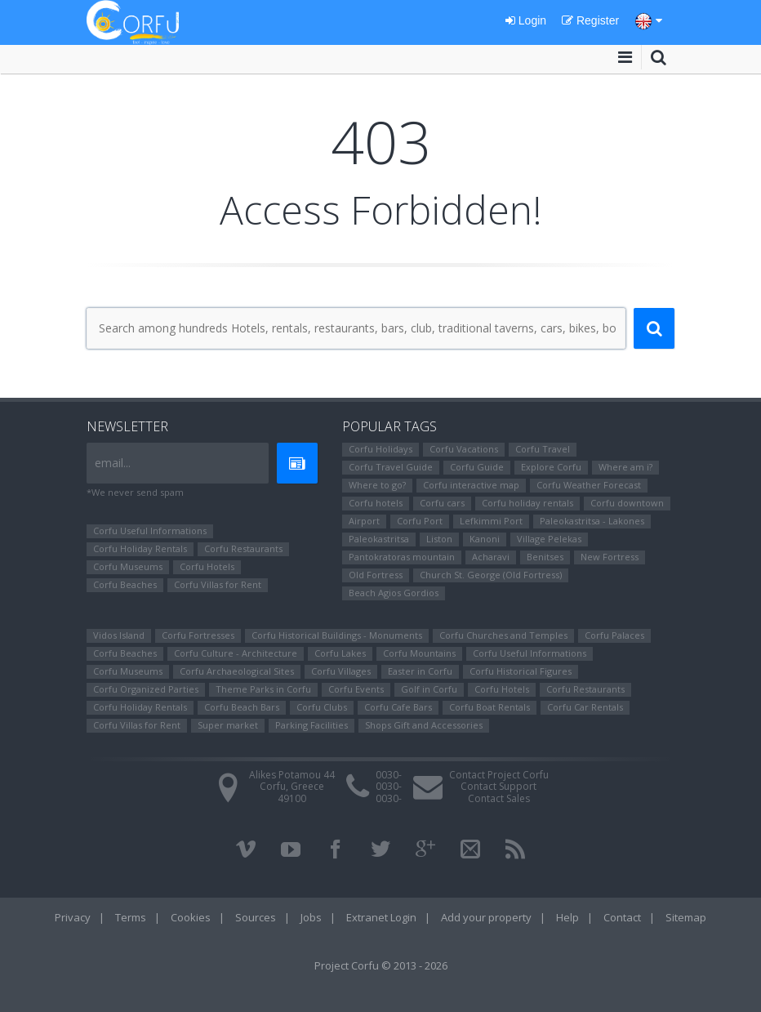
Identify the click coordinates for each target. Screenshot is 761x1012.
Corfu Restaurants (243, 548)
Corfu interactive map (471, 485)
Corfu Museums (127, 566)
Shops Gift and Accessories (424, 725)
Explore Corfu (551, 467)
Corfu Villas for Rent (217, 584)
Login (525, 20)
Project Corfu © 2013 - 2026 (380, 965)
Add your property (486, 917)
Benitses (545, 557)
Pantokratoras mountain (402, 557)
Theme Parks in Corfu (263, 689)
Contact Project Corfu (499, 775)
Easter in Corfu (420, 671)
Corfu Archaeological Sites (237, 671)
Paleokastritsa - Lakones (592, 521)
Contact (622, 917)
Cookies (191, 917)
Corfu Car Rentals (585, 707)
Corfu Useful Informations (150, 530)
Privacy (73, 917)
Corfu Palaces (614, 635)
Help (567, 917)
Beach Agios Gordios (393, 592)
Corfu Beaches (125, 584)
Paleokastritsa (379, 539)
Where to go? (377, 485)
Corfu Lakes (340, 653)
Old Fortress (376, 574)
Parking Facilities (311, 725)
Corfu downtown (627, 503)
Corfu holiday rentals (527, 503)
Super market (228, 725)
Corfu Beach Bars (241, 707)
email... (113, 462)
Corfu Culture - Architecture (235, 653)
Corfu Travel (542, 449)
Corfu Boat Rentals (489, 707)
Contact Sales (499, 798)
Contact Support (498, 786)
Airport (364, 521)
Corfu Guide (477, 467)
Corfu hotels (376, 503)
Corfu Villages (341, 671)
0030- (389, 775)
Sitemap (685, 917)
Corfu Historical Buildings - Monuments (336, 635)
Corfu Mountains (419, 653)
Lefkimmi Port (491, 521)
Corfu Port (420, 521)
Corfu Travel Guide (391, 467)
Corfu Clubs (321, 707)
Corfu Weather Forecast (588, 485)
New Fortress (610, 557)
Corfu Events (356, 689)
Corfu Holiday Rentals (140, 548)
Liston (439, 539)
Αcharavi (491, 557)
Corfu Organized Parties (145, 689)
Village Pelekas (549, 539)
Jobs (311, 917)
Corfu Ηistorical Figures (521, 671)
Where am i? (625, 467)
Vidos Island (119, 635)
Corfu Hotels (207, 566)
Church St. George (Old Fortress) (491, 574)
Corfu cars (442, 503)
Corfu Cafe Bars (398, 707)
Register (590, 20)
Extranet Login (381, 917)
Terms (130, 917)
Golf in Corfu (429, 689)
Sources (255, 917)
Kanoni (485, 539)
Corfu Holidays (380, 449)
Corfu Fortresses (198, 635)
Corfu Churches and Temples (503, 635)
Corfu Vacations (463, 449)
